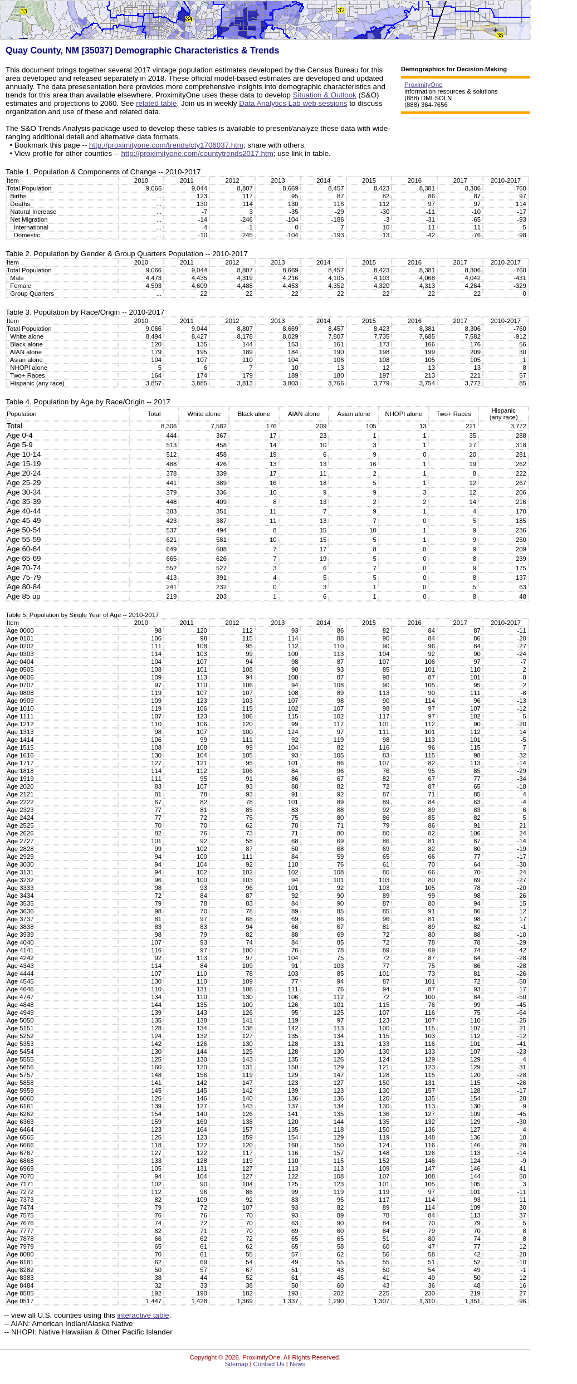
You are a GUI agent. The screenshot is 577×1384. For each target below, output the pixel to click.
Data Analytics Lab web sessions (293, 103)
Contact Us (269, 1364)
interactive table (143, 1315)
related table (156, 103)
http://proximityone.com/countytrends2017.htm (197, 153)
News (297, 1364)
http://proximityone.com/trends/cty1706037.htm (166, 145)
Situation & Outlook (324, 95)
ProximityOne (423, 84)
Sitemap (236, 1364)
